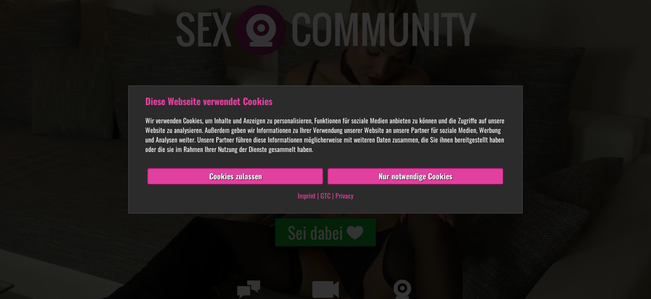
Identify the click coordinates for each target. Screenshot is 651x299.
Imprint (307, 196)
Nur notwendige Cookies (416, 176)
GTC (325, 196)
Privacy (344, 196)
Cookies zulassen (235, 176)
